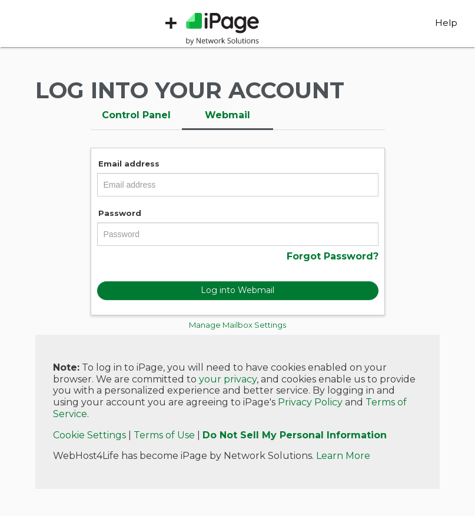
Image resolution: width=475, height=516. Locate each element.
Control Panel (136, 115)
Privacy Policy (310, 402)
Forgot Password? (332, 256)
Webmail (227, 115)
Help (446, 22)
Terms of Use (164, 435)
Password (119, 213)
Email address (129, 163)
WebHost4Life (84, 29)
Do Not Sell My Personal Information (294, 435)
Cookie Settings (89, 435)
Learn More (343, 455)
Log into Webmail (237, 290)
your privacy (228, 379)
